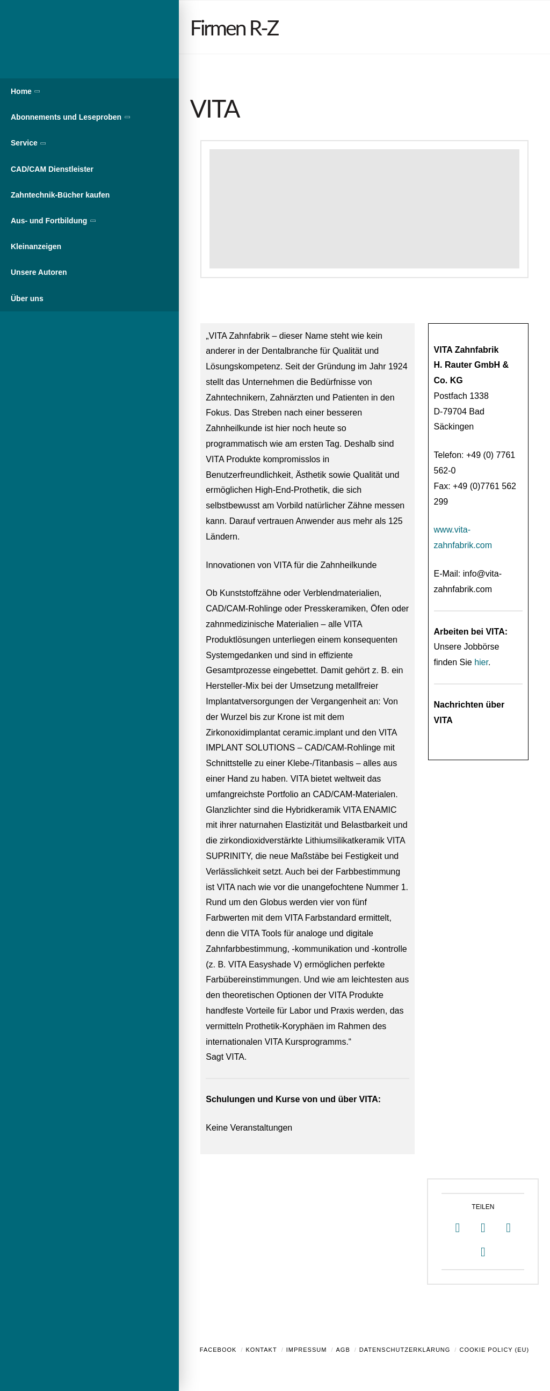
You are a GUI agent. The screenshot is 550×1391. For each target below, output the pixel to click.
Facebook (218, 1349)
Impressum (306, 1349)
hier (481, 662)
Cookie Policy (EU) (494, 1349)
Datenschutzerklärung (405, 1349)
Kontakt (261, 1349)
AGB (343, 1349)
